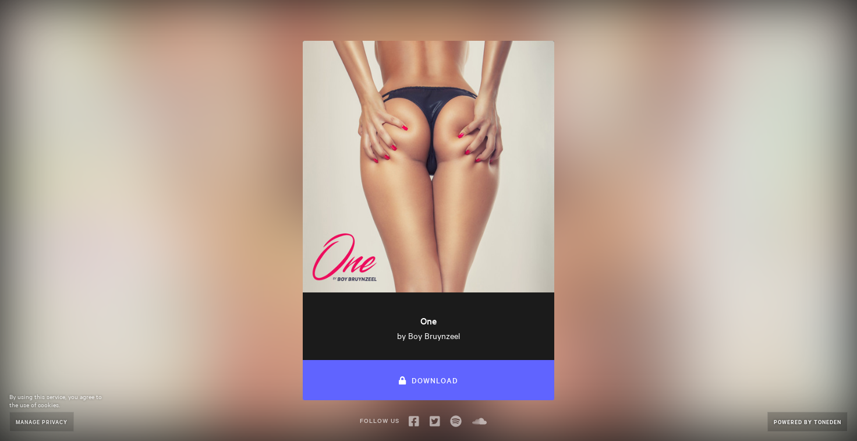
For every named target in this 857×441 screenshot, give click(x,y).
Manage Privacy (42, 421)
